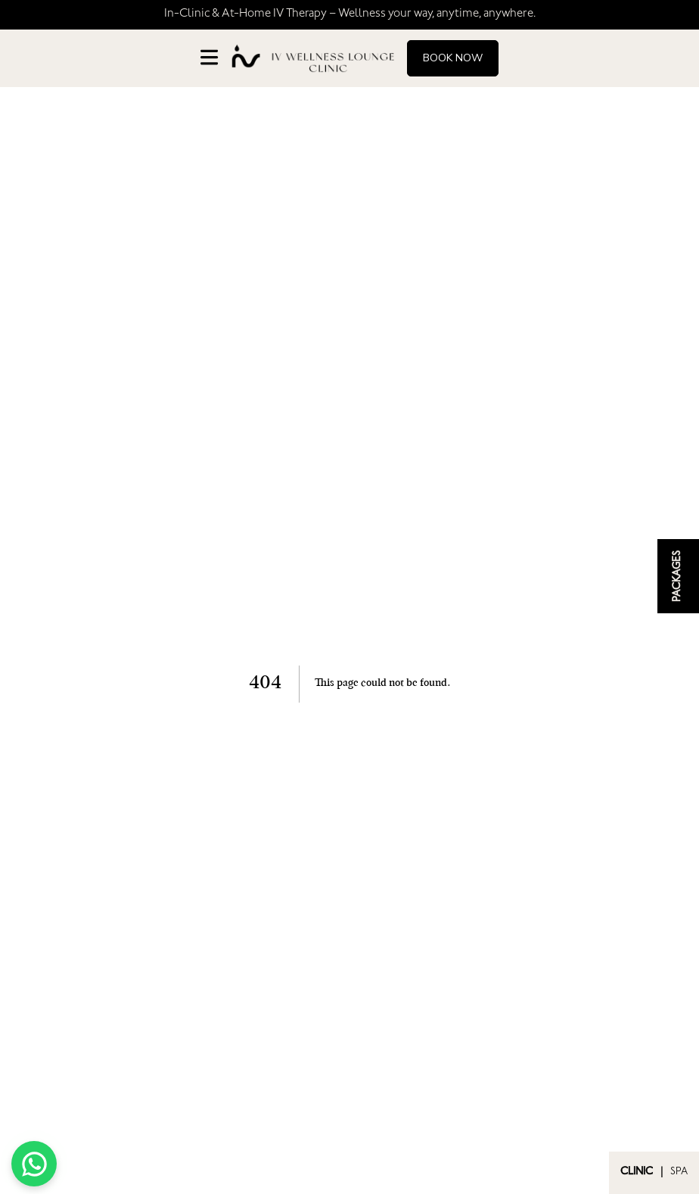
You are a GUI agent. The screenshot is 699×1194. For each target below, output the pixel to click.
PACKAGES (678, 576)
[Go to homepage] (313, 58)
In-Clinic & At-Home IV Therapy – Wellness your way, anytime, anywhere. (350, 14)
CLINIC (636, 1173)
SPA (679, 1173)
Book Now (453, 58)
